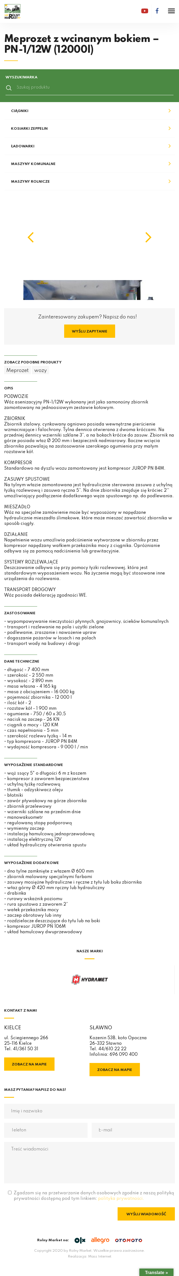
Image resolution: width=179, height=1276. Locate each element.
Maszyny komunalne (33, 164)
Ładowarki (22, 146)
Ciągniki (19, 111)
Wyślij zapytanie (89, 331)
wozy (40, 370)
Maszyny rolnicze (30, 182)
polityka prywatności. (121, 1199)
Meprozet (17, 370)
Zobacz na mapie (29, 1064)
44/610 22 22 (112, 1049)
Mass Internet (99, 1256)
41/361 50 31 (25, 1049)
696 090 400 (124, 1054)
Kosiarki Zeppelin (29, 129)
